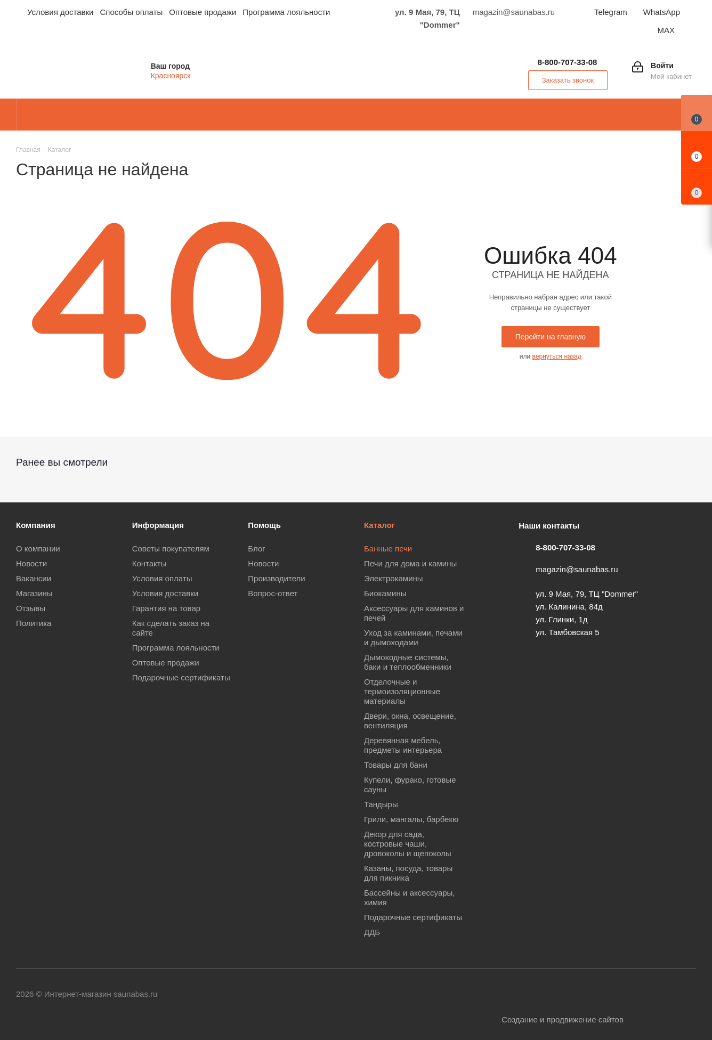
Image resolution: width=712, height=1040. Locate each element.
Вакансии (33, 578)
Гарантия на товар (166, 608)
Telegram (610, 12)
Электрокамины (393, 578)
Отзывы (30, 608)
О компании (38, 548)
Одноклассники (581, 994)
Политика (33, 623)
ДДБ (372, 932)
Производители (276, 578)
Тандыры (381, 804)
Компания (35, 525)
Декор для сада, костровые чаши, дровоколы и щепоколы (407, 844)
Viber (608, 994)
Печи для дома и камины (410, 563)
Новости (31, 563)
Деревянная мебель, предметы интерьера (403, 745)
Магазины (34, 593)
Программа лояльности (176, 647)
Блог (256, 548)
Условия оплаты (162, 578)
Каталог (379, 525)
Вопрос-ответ (272, 593)
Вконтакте (501, 994)
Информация (158, 525)
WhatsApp (661, 12)
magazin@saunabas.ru (577, 569)
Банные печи (388, 548)
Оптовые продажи (165, 662)
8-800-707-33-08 (567, 62)
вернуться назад (556, 356)
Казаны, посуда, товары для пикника (408, 873)
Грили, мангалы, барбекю (411, 819)
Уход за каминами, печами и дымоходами (413, 637)
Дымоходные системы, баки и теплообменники (407, 662)
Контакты (149, 563)
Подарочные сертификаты (181, 677)
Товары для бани (395, 764)
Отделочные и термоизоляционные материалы (402, 691)
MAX (666, 30)
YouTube (554, 994)
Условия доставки (165, 593)
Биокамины (385, 593)
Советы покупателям (170, 548)
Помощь (264, 525)
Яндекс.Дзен (688, 994)
